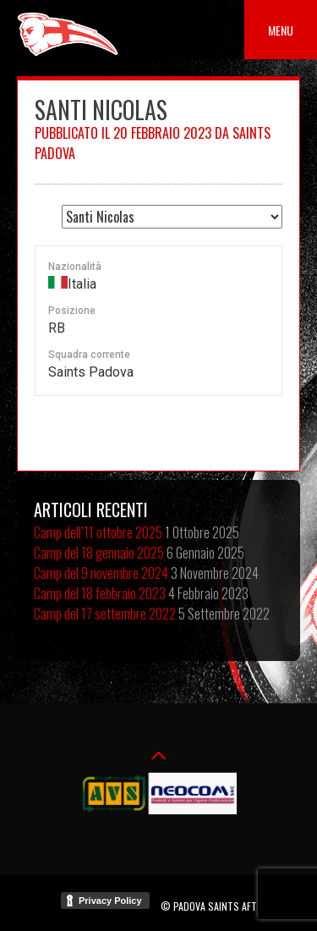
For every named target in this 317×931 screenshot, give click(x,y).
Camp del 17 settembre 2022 (105, 613)
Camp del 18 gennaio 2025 (99, 553)
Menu (280, 30)
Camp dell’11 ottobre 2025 (98, 532)
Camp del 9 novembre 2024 (101, 573)
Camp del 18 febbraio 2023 (100, 593)
